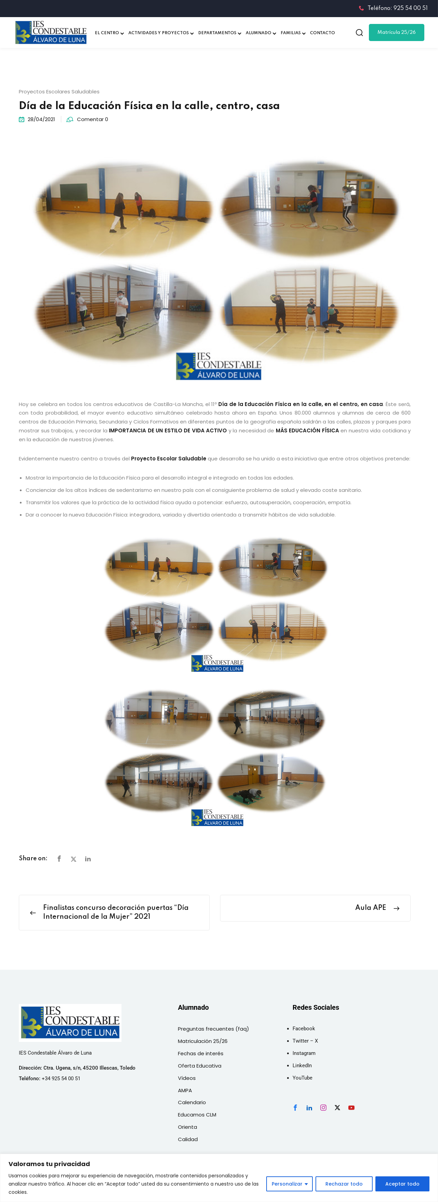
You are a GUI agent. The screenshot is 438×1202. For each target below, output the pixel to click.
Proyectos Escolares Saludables (59, 91)
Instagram (304, 1053)
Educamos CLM (197, 1114)
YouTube (302, 1078)
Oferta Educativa (199, 1065)
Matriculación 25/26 (203, 1041)
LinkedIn (302, 1065)
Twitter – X (305, 1041)
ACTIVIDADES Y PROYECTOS (158, 33)
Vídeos (187, 1078)
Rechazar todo (344, 1183)
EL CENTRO (107, 33)
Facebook (304, 1028)
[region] (219, 1178)
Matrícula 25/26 (396, 32)
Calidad (188, 1139)
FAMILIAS (291, 33)
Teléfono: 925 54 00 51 (393, 8)
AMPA (185, 1090)
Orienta (187, 1127)
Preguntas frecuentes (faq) (213, 1028)
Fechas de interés (200, 1053)
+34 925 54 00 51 (61, 1078)
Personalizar (287, 1183)
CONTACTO (322, 33)
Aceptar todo (402, 1183)
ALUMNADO (258, 33)
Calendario (192, 1102)
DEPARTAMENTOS (217, 33)
